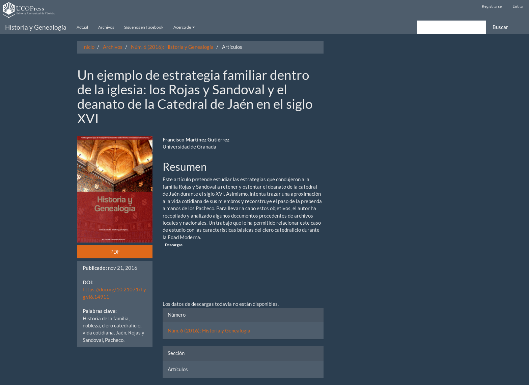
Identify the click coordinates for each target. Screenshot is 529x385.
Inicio (88, 47)
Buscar (500, 27)
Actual (82, 27)
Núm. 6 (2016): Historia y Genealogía (172, 47)
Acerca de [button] (184, 27)
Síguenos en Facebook (143, 27)
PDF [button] (115, 252)
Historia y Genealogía (35, 27)
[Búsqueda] (451, 27)
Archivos (106, 27)
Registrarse (492, 6)
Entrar (518, 6)
